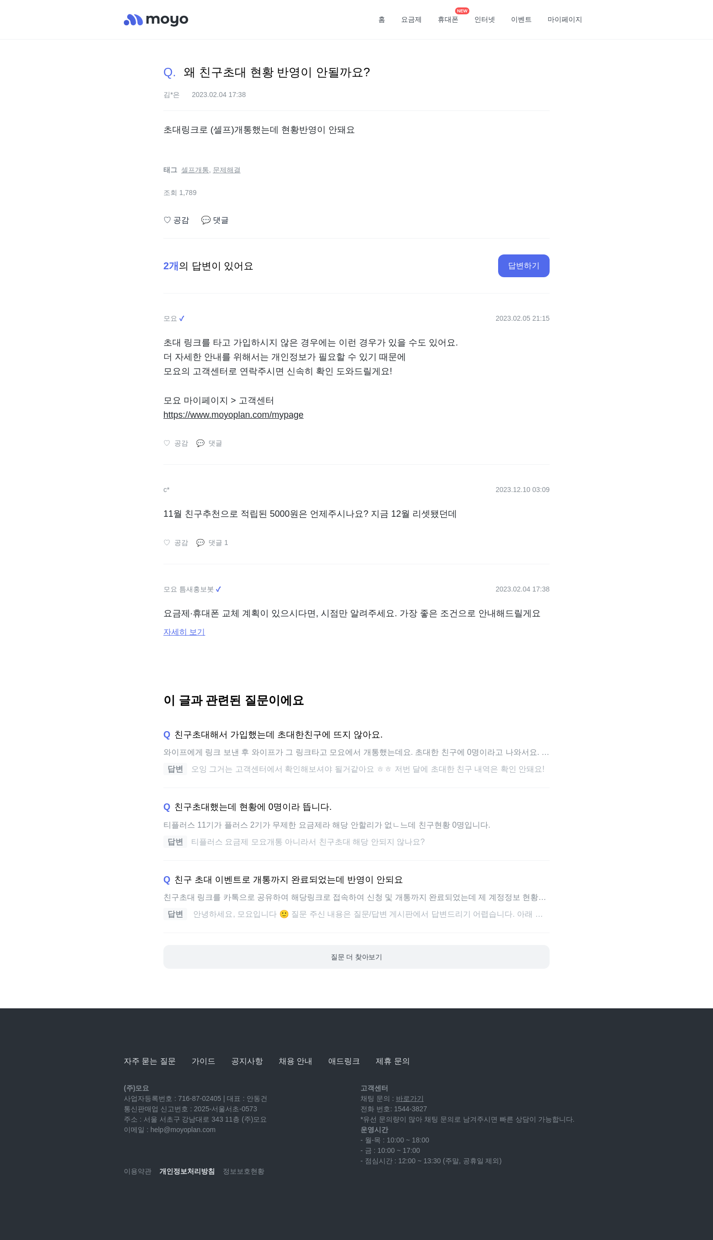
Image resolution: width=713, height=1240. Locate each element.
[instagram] (175, 1200)
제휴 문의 (392, 1061)
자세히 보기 (184, 632)
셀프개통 (195, 170)
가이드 (203, 1061)
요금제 (411, 19)
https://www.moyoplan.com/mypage (233, 415)
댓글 (215, 220)
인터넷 (484, 19)
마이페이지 (565, 19)
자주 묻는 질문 (150, 1061)
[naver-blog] (153, 1200)
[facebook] (197, 1200)
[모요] (148, 1034)
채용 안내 (295, 1061)
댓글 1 (212, 543)
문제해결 (227, 170)
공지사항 (247, 1061)
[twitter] (219, 1200)
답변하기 (524, 265)
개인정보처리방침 (187, 1171)
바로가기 (410, 1098)
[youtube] (132, 1200)
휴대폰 (451, 16)
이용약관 (138, 1171)
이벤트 (521, 19)
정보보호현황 (243, 1171)
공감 (176, 220)
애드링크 (344, 1061)
